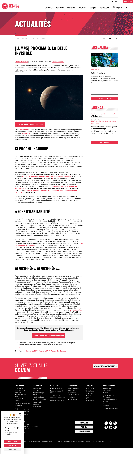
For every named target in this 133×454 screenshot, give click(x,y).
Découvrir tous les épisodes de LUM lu (49, 336)
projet (76, 310)
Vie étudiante (90, 392)
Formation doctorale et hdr (57, 392)
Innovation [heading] (73, 386)
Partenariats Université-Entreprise (72, 395)
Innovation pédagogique (37, 406)
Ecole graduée (38, 403)
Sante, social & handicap (91, 395)
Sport (87, 398)
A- (119, 1)
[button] (110, 38)
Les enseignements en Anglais (110, 401)
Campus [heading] (89, 386)
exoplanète (24, 130)
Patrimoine (19, 408)
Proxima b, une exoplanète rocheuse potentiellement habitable (48, 176)
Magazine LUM (22, 62)
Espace (28, 351)
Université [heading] (20, 386)
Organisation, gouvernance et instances (20, 391)
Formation (60, 7)
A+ (116, 1)
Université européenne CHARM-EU (110, 406)
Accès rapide (128, 1)
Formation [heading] (37, 386)
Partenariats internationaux (108, 390)
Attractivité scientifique (54, 399)
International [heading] (109, 386)
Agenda (84, 433)
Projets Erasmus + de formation (110, 397)
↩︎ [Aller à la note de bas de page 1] (19, 347)
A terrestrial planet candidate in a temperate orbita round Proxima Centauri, (48, 191)
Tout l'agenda (105, 143)
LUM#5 (35, 351)
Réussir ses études (39, 398)
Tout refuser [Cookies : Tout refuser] (12, 445)
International (104, 7)
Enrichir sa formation (40, 400)
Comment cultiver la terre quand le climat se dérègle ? (103, 128)
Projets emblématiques (20, 405)
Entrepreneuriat (73, 402)
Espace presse (84, 437)
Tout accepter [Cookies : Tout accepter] (12, 441)
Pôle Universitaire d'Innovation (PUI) (74, 390)
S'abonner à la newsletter (105, 367)
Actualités (84, 429)
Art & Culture (90, 389)
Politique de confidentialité (73, 447)
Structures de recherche (20, 400)
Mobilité (106, 393)
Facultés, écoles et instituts (21, 396)
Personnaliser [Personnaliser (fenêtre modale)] (12, 449)
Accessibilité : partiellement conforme (45, 447)
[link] (100, 38)
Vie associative (91, 401)
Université (48, 7)
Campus (93, 7)
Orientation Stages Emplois (39, 394)
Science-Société (58, 62)
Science (65, 351)
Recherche (71, 7)
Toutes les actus (104, 98)
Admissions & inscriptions (37, 390)
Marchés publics (104, 447)
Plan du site (90, 447)
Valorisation (72, 399)
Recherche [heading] (55, 386)
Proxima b (26, 134)
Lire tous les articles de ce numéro (31, 124)
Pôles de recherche (57, 389)
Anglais (119, 7)
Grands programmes (57, 403)
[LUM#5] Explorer (98, 73)
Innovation (82, 7)
